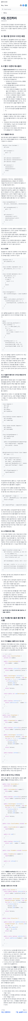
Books (6, 5)
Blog (2, 5)
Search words (14, 9)
